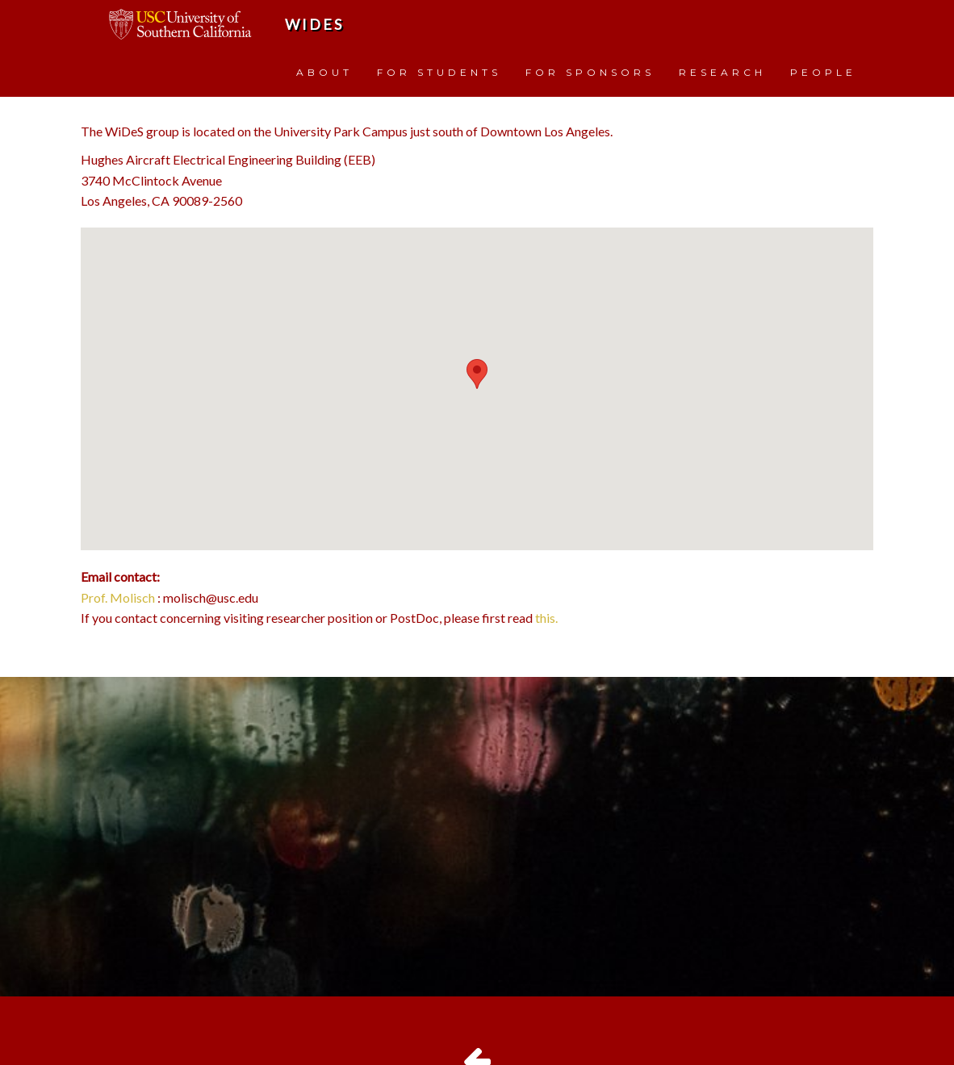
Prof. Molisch (118, 597)
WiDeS (314, 24)
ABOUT (324, 72)
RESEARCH (722, 72)
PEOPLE (823, 72)
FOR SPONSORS (590, 72)
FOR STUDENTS (439, 72)
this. (546, 617)
